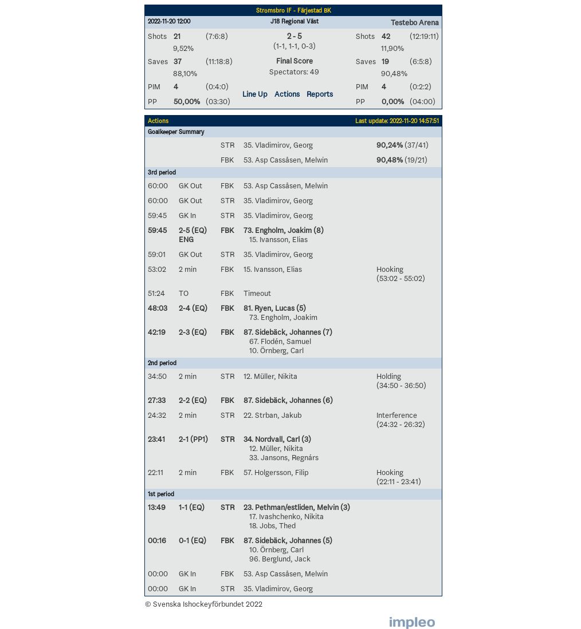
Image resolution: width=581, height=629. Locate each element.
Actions (287, 93)
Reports (320, 93)
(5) (300, 307)
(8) (318, 230)
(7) (326, 332)
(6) (327, 400)
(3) (305, 439)
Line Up (255, 93)
